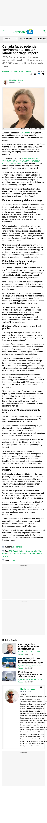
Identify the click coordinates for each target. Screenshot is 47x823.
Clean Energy (36, 666)
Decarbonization (31, 551)
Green (28, 680)
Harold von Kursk (16, 80)
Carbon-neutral (13, 553)
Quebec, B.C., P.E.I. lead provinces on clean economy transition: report (30, 660)
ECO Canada (18, 71)
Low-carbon (24, 553)
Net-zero (33, 553)
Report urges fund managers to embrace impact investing (28, 646)
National (28, 71)
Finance (33, 652)
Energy (28, 666)
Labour (21, 551)
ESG (38, 652)
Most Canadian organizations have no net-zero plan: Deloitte (30, 674)
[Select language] (10, 39)
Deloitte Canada (36, 680)
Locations (26, 39)
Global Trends (7, 71)
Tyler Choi (21, 666)
